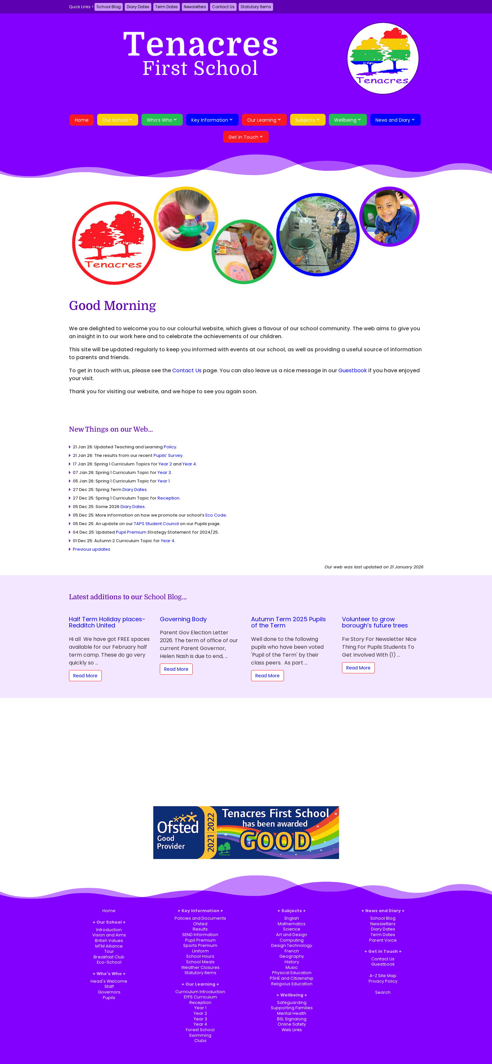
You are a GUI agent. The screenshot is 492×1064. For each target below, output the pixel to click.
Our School (115, 120)
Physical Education (291, 972)
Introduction (109, 929)
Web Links (292, 1030)
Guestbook (352, 370)
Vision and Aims (109, 935)
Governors (109, 992)
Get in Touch (243, 137)
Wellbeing (345, 120)
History (292, 962)
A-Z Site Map (383, 975)
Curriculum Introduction (200, 991)
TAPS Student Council (156, 523)
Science (291, 929)
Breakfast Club (109, 957)
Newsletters (195, 7)
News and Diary (392, 120)
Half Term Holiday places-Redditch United (107, 622)
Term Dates (166, 7)
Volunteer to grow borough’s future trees (375, 622)
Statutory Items (256, 7)
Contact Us (223, 7)
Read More (85, 675)
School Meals (200, 962)
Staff (109, 986)
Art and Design (291, 934)
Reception (169, 498)
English (292, 918)
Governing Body (183, 619)
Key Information (209, 120)
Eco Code (215, 515)
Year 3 (164, 472)
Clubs (200, 1040)
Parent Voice (383, 940)
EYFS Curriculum (200, 997)
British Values (109, 940)
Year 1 (164, 481)
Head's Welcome (109, 981)
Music (292, 967)
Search (383, 992)
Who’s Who (159, 120)
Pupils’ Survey (168, 455)
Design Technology (291, 945)
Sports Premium (200, 945)
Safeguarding (292, 1002)
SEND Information (200, 934)
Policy (170, 447)
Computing (292, 940)
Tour (109, 951)
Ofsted (200, 924)
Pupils (109, 997)
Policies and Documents (200, 918)
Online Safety (292, 1024)
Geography (291, 956)
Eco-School (109, 962)
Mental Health (291, 1013)
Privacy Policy (383, 981)
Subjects (305, 120)
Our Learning (261, 120)
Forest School (200, 1030)
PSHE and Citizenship (291, 978)
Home (82, 120)
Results (200, 929)
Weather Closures (200, 967)
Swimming (200, 1035)
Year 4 (189, 464)
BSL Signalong (292, 1019)
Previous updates (91, 549)
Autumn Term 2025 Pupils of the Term (288, 622)
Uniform (200, 951)
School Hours (200, 956)
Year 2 (165, 464)
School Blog (108, 7)
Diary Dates (138, 7)
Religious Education (291, 984)
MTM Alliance (109, 946)
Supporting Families (292, 1008)
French (292, 951)
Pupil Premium (131, 532)
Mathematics (292, 924)
